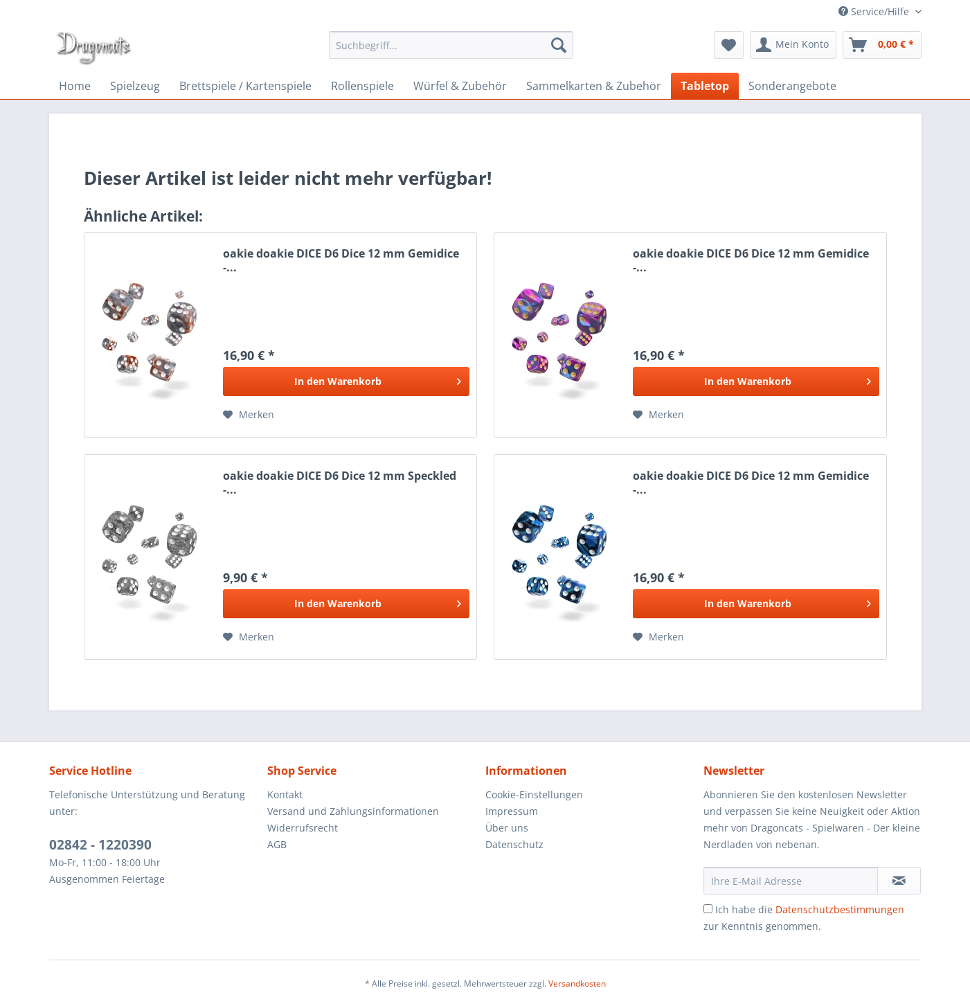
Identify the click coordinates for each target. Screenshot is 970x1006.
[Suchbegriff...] (451, 45)
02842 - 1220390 (100, 845)
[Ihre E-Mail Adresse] (790, 881)
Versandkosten (577, 983)
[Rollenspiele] (362, 86)
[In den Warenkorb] (346, 381)
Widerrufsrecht (302, 827)
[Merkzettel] (729, 45)
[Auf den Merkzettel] (248, 414)
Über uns (506, 827)
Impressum (511, 811)
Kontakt (285, 794)
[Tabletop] (705, 86)
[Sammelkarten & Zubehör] (594, 86)
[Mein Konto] (793, 45)
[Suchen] (558, 45)
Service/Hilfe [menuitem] (875, 11)
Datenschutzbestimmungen (839, 909)
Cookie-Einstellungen (534, 794)
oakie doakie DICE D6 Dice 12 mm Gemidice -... (341, 260)
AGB (277, 844)
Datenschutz (514, 844)
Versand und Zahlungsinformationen (353, 811)
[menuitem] (451, 45)
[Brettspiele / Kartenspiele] (245, 86)
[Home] (74, 86)
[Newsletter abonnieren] (899, 881)
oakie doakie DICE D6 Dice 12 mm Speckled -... (339, 482)
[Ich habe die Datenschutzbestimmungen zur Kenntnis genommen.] (707, 908)
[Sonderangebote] (792, 86)
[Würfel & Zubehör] (460, 86)
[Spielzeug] (135, 86)
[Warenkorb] (882, 45)
